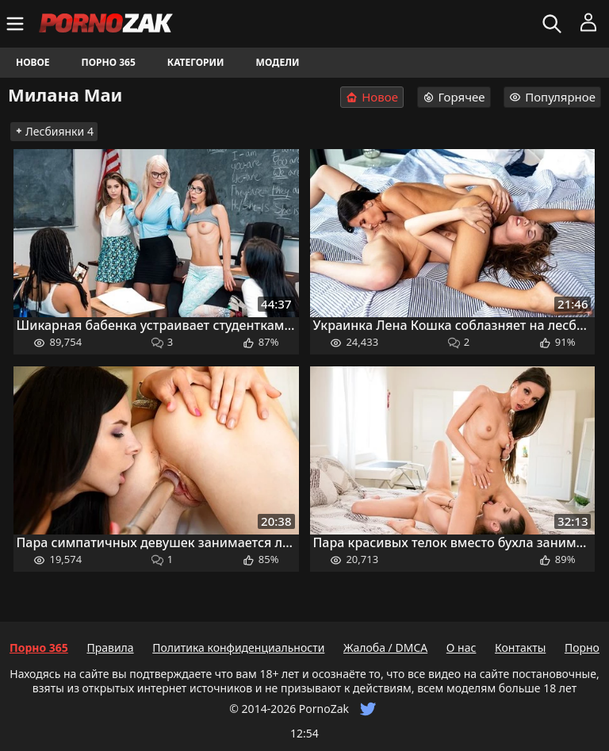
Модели (278, 62)
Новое (33, 62)
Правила (109, 647)
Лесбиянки (54, 131)
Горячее (454, 97)
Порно (582, 647)
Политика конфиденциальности (238, 647)
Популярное (552, 97)
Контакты (520, 647)
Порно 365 (109, 62)
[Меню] (17, 24)
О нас (461, 647)
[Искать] (554, 24)
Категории (195, 62)
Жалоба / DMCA (385, 647)
